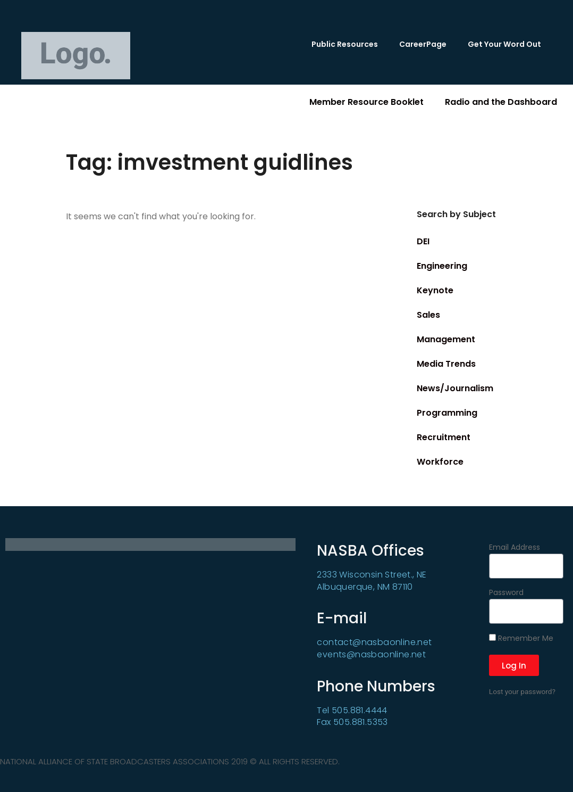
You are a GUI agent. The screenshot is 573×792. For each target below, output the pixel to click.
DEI (423, 241)
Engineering (442, 266)
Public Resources (344, 44)
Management (446, 339)
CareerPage (422, 44)
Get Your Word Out (504, 44)
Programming (447, 413)
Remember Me (521, 639)
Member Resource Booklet (366, 102)
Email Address (514, 547)
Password (506, 593)
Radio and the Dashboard (501, 102)
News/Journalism (455, 388)
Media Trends (446, 364)
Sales (428, 315)
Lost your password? (522, 691)
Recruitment (443, 437)
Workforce (440, 462)
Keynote (435, 290)
